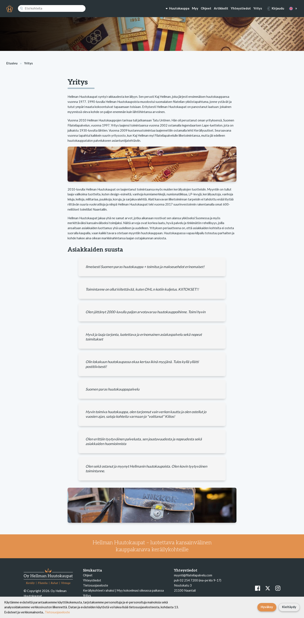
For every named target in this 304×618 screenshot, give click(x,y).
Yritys (257, 8)
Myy (195, 8)
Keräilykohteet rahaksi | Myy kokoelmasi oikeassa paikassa (123, 590)
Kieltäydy (289, 607)
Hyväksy (267, 607)
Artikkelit (221, 8)
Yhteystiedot (241, 8)
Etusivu (12, 63)
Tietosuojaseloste (95, 585)
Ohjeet (206, 8)
